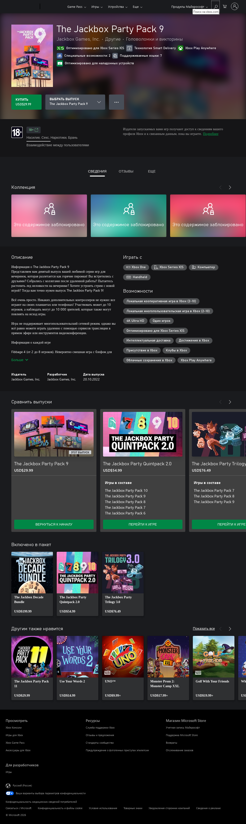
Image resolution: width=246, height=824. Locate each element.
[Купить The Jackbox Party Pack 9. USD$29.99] (26, 102)
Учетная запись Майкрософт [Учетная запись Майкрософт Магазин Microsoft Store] (183, 727)
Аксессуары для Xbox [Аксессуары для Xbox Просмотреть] (18, 750)
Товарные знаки (133, 808)
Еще (136, 6)
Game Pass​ (74, 6)
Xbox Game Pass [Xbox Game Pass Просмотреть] (15, 742)
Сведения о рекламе (208, 808)
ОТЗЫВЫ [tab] (126, 171)
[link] (32, 584)
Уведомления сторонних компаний (169, 808)
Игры (95, 6)
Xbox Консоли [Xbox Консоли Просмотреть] (14, 727)
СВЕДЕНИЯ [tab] (97, 171)
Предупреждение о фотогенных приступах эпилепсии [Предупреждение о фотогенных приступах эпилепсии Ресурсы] (117, 750)
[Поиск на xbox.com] (215, 6)
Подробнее (210, 133)
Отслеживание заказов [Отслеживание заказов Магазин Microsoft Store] (179, 750)
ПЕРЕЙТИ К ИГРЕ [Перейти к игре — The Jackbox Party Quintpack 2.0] (143, 524)
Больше (19, 360)
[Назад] (220, 187)
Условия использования (103, 808)
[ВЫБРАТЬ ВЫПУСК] (75, 102)
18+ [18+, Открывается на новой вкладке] (33, 130)
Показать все (204, 628)
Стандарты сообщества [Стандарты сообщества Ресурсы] (100, 742)
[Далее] (230, 187)
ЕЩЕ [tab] (151, 171)
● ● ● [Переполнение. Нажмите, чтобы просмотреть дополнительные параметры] (116, 102)
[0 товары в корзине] (225, 6)
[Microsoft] (22, 6)
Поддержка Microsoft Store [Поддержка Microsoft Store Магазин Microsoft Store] (182, 735)
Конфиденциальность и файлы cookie (60, 808)
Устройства (116, 6)
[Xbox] (53, 6)
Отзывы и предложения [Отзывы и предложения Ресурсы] (100, 735)
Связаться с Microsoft (18, 808)
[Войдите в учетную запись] (234, 6)
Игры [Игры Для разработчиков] (9, 771)
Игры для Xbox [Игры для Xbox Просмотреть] (14, 735)
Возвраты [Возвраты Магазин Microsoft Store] (171, 742)
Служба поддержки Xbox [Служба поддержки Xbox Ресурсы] (100, 727)
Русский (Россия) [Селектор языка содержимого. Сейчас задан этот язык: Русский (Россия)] (22, 785)
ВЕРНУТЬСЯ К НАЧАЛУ (53, 524)
